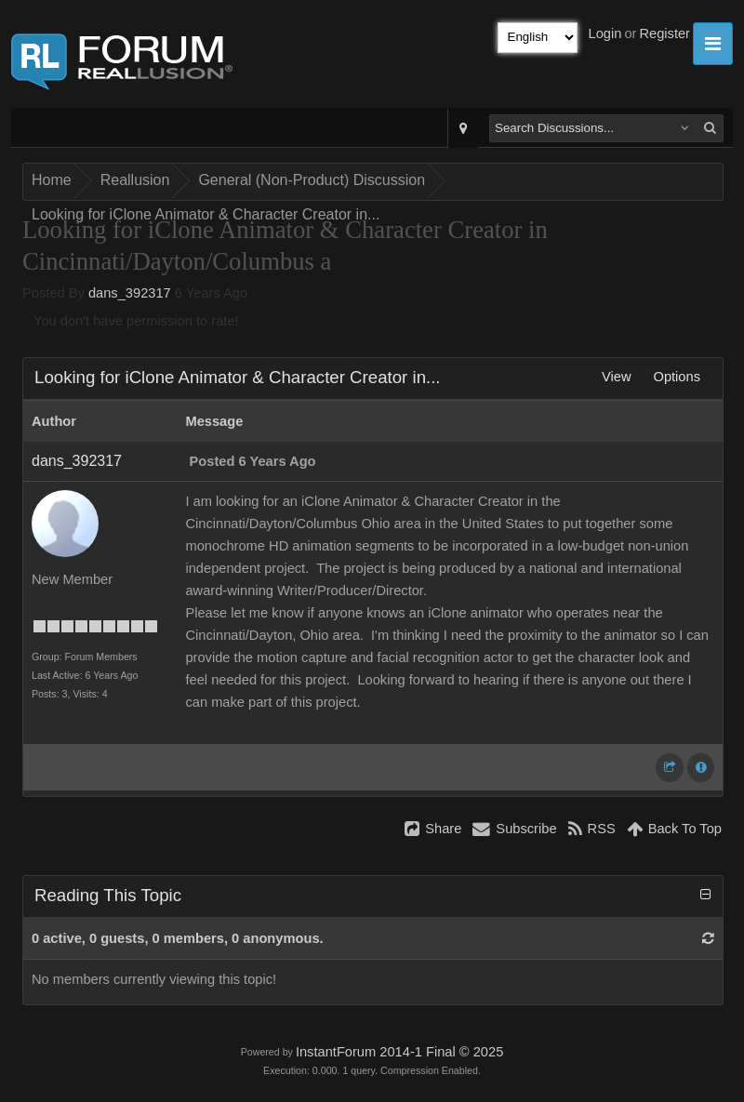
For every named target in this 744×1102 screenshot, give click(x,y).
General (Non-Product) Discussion (311, 180)
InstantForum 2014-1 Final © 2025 (399, 1051)
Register (664, 33)
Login (605, 33)
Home (52, 180)
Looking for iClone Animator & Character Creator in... (205, 214)
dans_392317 (129, 292)
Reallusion (135, 180)
